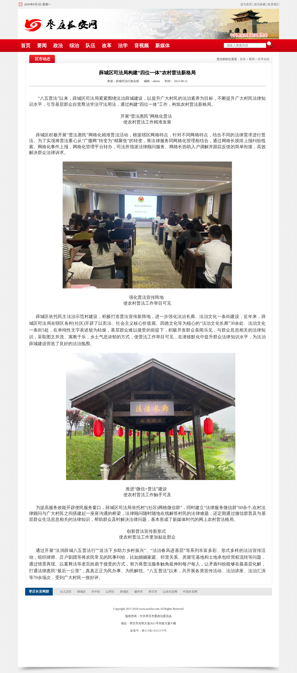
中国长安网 (190, 591)
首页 (25, 45)
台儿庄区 (66, 591)
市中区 (96, 591)
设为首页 (246, 4)
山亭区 (110, 591)
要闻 (42, 45)
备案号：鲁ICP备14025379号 (148, 630)
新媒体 (162, 45)
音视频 (141, 45)
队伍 (90, 45)
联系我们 (273, 4)
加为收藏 (260, 4)
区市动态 (263, 59)
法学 (123, 45)
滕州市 (139, 591)
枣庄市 (153, 591)
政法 (58, 45)
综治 (74, 45)
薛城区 (124, 591)
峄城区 (82, 591)
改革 (106, 45)
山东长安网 (170, 591)
